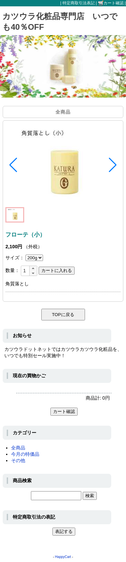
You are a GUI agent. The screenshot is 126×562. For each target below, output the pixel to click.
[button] (13, 165)
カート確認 (111, 3)
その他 (18, 460)
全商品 (18, 447)
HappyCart (63, 557)
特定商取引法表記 (78, 3)
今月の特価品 (25, 454)
